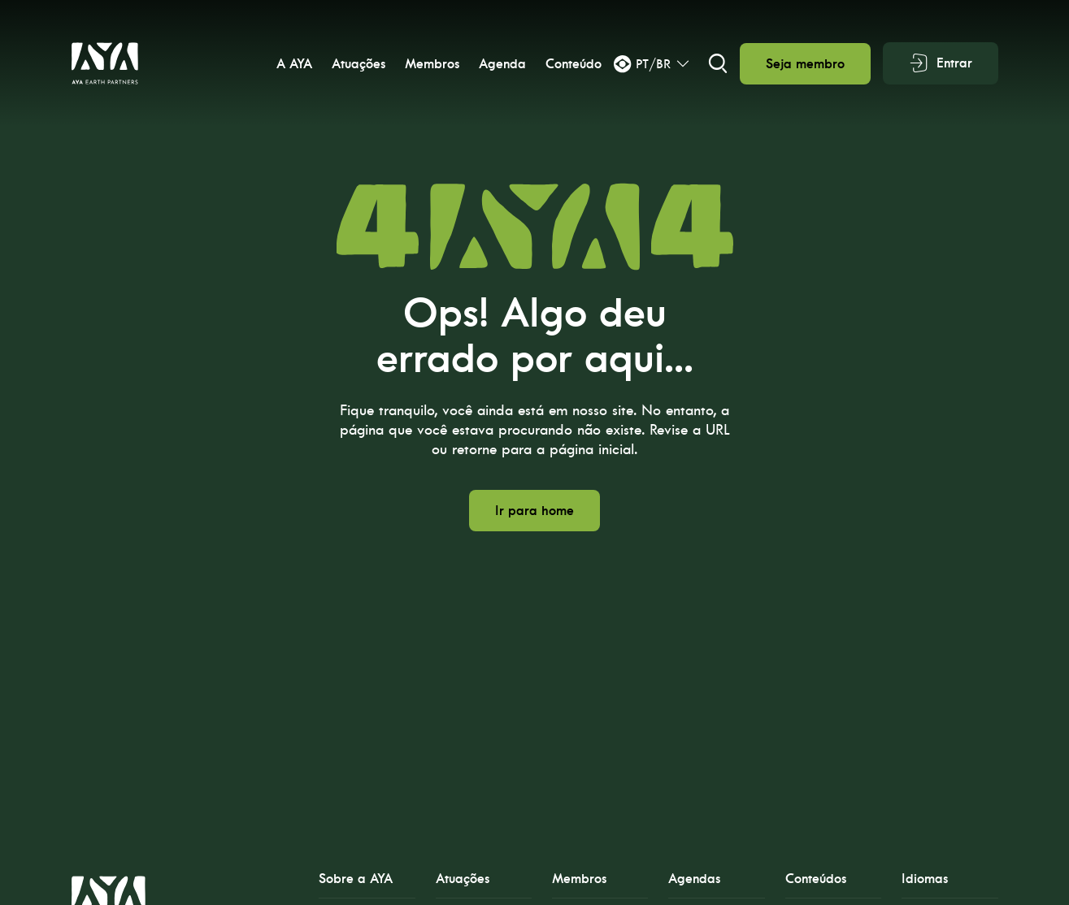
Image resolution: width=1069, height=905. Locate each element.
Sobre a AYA (356, 878)
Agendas (694, 878)
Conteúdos (815, 878)
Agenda (502, 63)
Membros (432, 63)
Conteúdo (573, 63)
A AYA (294, 63)
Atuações (358, 63)
